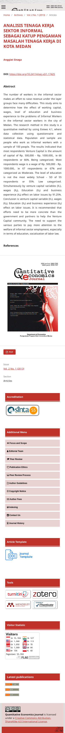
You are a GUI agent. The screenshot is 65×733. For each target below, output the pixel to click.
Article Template (17, 541)
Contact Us (13, 515)
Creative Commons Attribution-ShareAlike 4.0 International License (28, 719)
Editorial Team (15, 451)
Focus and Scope (17, 443)
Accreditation (15, 396)
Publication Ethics (17, 467)
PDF (10, 352)
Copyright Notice (16, 491)
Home (6, 15)
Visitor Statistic (16, 625)
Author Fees (14, 499)
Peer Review (14, 459)
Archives (18, 15)
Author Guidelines (17, 483)
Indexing (12, 507)
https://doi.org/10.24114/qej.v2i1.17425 (32, 74)
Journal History (15, 523)
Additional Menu (17, 432)
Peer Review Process (19, 475)
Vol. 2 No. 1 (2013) (36, 15)
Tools (10, 582)
